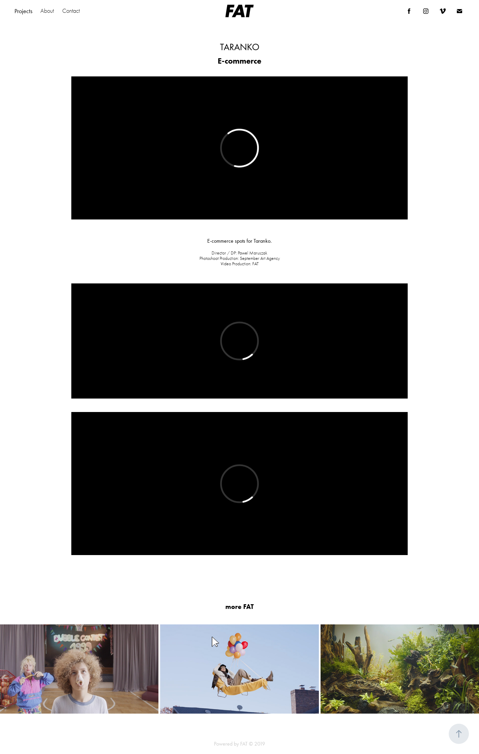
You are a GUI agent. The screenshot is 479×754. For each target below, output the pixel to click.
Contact (71, 10)
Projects (23, 11)
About (47, 10)
